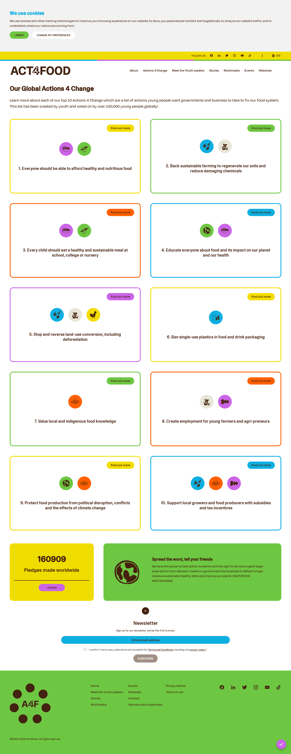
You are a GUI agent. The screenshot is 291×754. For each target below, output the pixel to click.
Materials (265, 70)
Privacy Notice (176, 686)
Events (249, 70)
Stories (214, 70)
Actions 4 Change (155, 70)
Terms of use (174, 692)
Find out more (120, 128)
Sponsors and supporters (145, 704)
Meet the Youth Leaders (188, 70)
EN (278, 55)
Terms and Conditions (160, 649)
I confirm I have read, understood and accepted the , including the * (145, 649)
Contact (279, 70)
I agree (19, 35)
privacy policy (198, 649)
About (134, 70)
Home (95, 686)
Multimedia (232, 70)
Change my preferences (53, 35)
